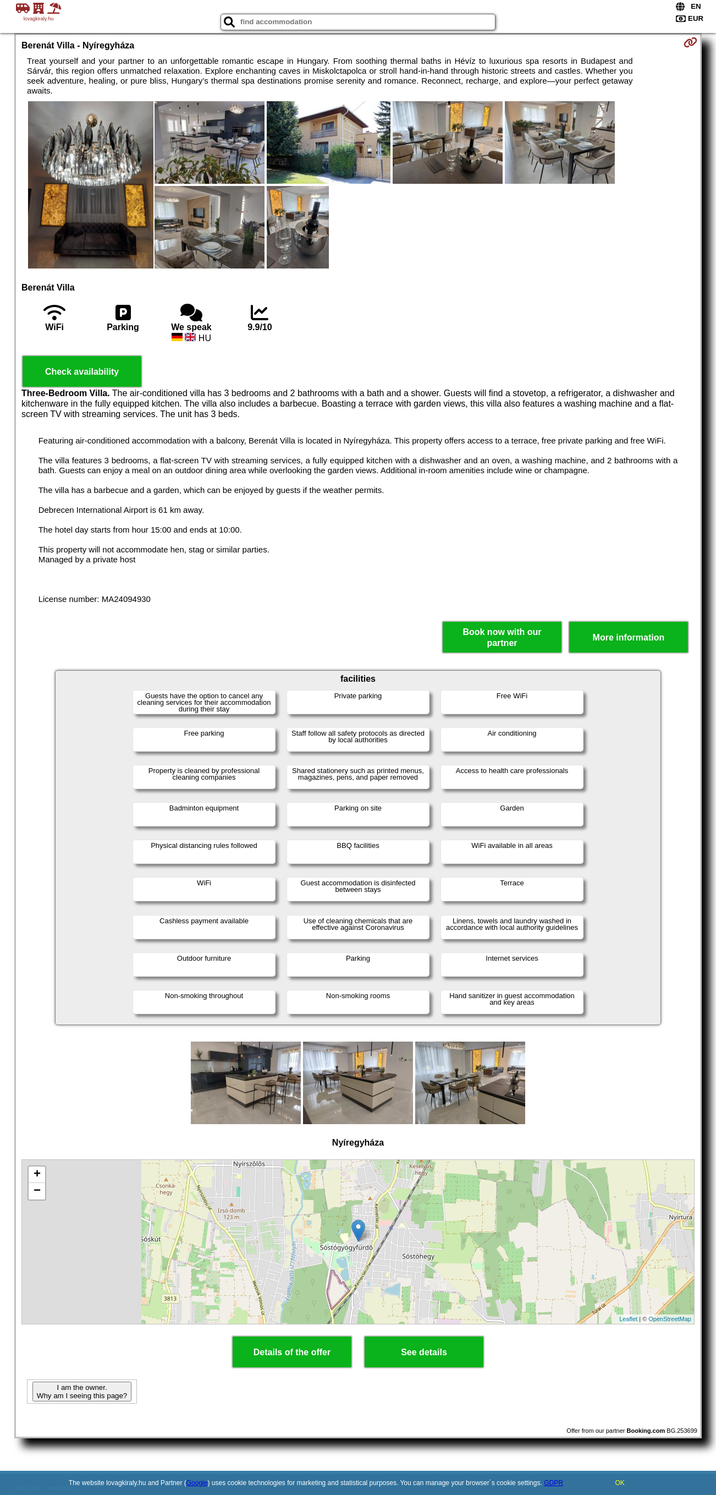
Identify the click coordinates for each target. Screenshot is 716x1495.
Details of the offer (292, 1352)
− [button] (37, 1191)
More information (629, 637)
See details (424, 1352)
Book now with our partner (501, 637)
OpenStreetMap (669, 1319)
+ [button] (37, 1175)
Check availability (82, 371)
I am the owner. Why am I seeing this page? (82, 1391)
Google (197, 1483)
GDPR (553, 1483)
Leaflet (628, 1319)
